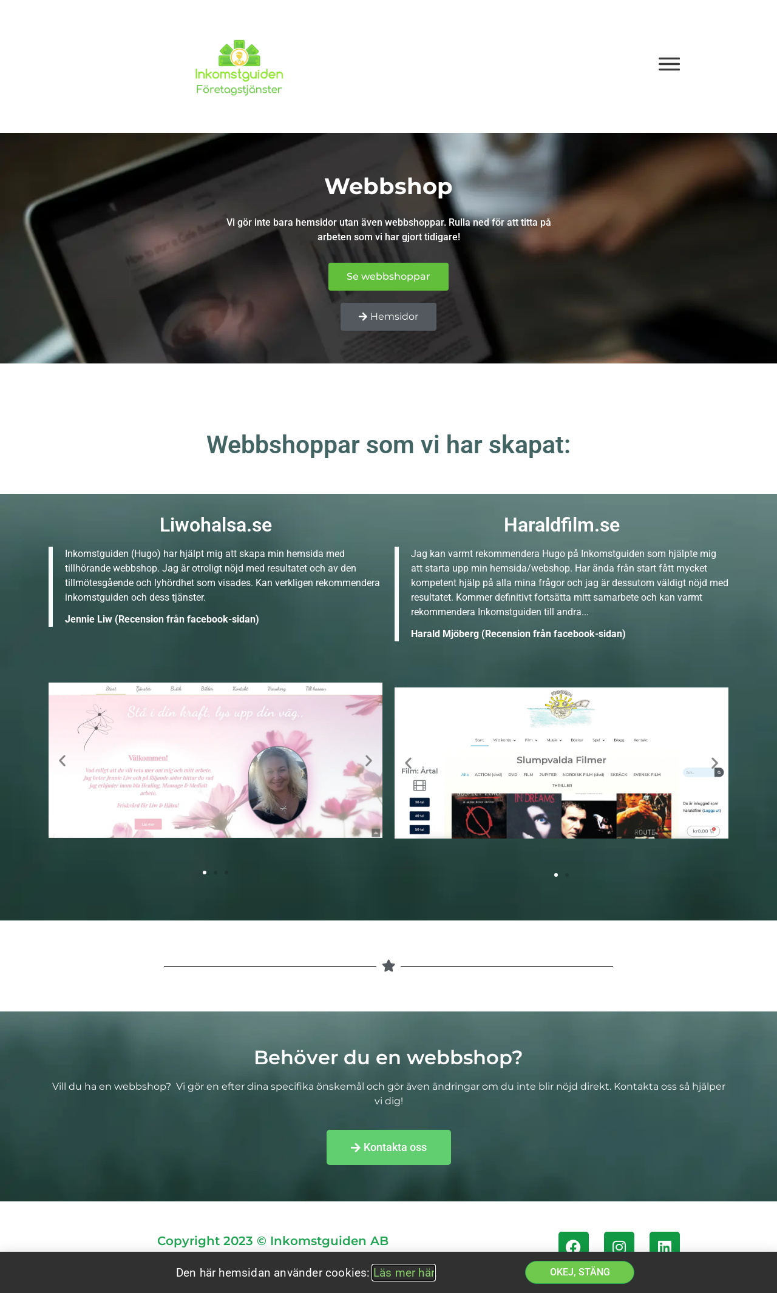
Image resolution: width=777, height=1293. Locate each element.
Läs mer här (403, 1273)
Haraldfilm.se (562, 524)
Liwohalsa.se (216, 524)
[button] (62, 760)
